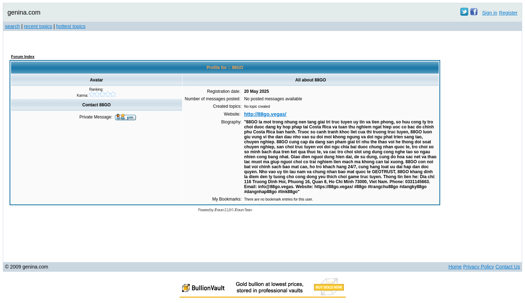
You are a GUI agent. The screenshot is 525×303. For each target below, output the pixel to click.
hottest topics (71, 26)
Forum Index (22, 56)
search (12, 26)
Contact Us (508, 267)
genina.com (23, 12)
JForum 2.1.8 (222, 210)
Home (454, 267)
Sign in (489, 13)
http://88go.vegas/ (265, 114)
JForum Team (243, 210)
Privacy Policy (478, 267)
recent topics (38, 26)
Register (508, 13)
